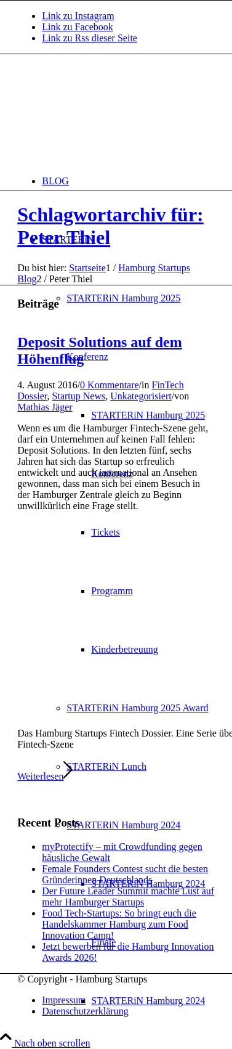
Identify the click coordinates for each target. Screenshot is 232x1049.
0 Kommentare (109, 385)
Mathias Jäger (44, 407)
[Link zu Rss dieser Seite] (89, 38)
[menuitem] (128, 181)
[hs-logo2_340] (109, 112)
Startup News (79, 396)
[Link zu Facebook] (77, 27)
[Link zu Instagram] (78, 15)
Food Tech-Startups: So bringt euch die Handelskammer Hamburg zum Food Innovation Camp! (119, 924)
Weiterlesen (45, 776)
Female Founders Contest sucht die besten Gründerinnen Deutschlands (125, 874)
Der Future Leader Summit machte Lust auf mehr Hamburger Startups (128, 896)
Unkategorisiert (141, 396)
